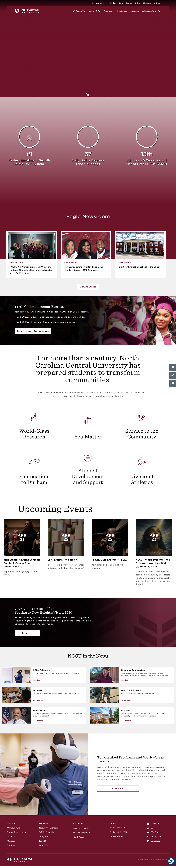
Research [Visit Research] (135, 11)
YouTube (153, 832)
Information (98, 3)
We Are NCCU (79, 11)
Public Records (46, 832)
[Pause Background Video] (88, 95)
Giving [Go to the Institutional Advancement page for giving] (137, 3)
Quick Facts (78, 837)
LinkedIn (153, 841)
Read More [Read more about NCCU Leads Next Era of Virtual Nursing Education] (38, 680)
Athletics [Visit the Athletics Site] (112, 3)
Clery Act (43, 836)
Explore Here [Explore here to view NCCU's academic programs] (118, 789)
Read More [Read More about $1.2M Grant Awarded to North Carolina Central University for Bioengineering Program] (126, 721)
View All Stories (88, 287)
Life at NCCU (94, 11)
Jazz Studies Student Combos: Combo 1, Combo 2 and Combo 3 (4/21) (22, 563)
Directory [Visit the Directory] (147, 3)
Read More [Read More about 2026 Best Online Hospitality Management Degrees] (38, 700)
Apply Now (44, 845)
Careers (11, 841)
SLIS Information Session (62, 559)
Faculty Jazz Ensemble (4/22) (109, 559)
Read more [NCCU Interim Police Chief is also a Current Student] (38, 721)
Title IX (42, 841)
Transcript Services (48, 828)
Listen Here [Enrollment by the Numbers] (126, 700)
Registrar (43, 823)
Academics (108, 11)
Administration (149, 11)
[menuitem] (154, 823)
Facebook (154, 823)
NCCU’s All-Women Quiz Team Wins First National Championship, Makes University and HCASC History (31, 270)
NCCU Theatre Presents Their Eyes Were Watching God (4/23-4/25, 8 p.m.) (153, 563)
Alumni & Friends (80, 828)
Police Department (16, 832)
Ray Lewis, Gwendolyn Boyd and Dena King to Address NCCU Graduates (83, 268)
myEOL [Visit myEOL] (157, 3)
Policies (11, 845)
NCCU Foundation (81, 833)
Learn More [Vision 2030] (27, 633)
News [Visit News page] (121, 3)
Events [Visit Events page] (129, 3)
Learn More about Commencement (33, 331)
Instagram (154, 836)
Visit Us (11, 836)
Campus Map (13, 828)
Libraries (11, 823)
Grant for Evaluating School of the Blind (138, 267)
